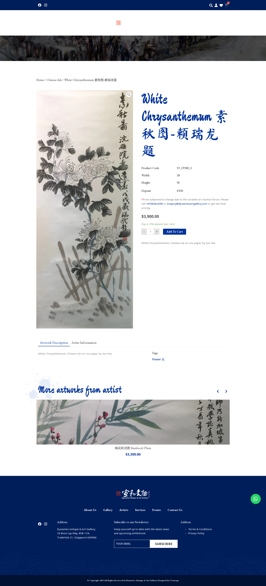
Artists (79, 23)
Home (40, 80)
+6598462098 (154, 203)
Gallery (62, 23)
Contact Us (221, 23)
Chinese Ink (54, 80)
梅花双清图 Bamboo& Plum (133, 448)
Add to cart (174, 231)
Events (202, 23)
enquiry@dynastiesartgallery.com (187, 203)
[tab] (54, 342)
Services (185, 23)
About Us (43, 23)
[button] (211, 5)
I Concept (174, 580)
